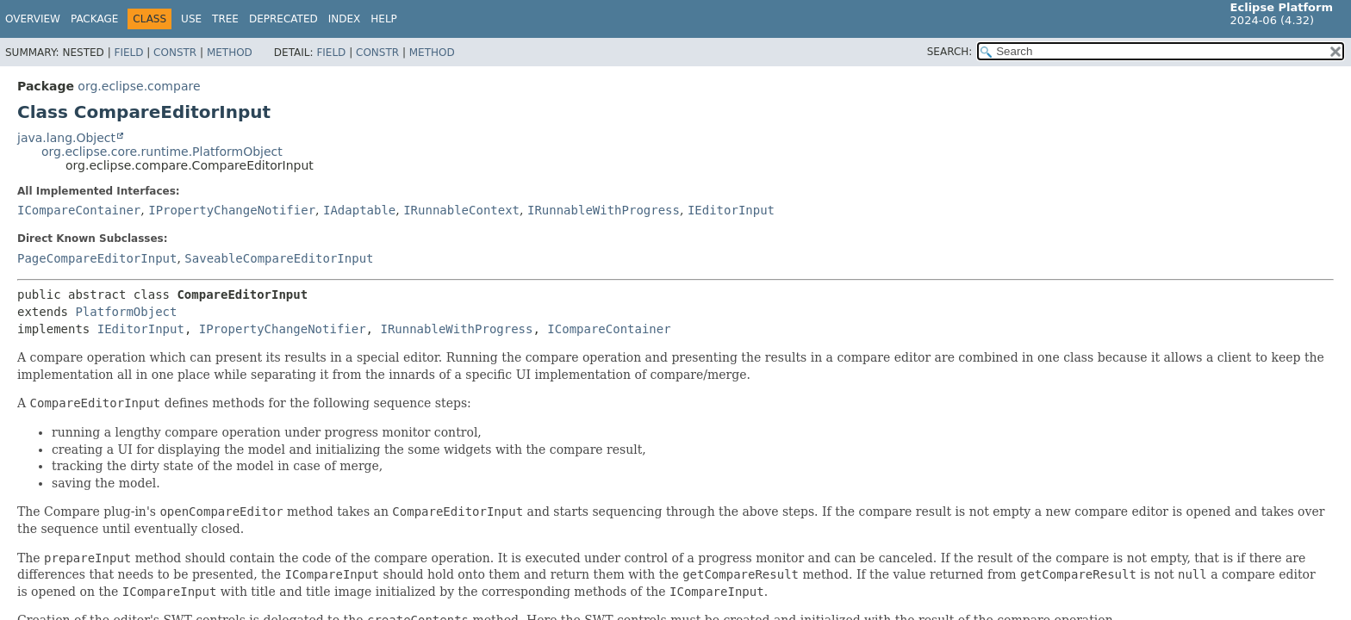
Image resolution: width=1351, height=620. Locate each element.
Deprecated (283, 19)
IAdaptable (359, 210)
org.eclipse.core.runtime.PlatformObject (162, 151)
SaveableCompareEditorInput (278, 258)
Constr (174, 52)
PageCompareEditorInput (97, 258)
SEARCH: (950, 52)
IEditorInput (731, 210)
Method (229, 52)
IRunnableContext (461, 210)
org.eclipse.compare (139, 86)
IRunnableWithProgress (603, 210)
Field (128, 52)
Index (344, 19)
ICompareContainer (78, 210)
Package (94, 19)
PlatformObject (126, 312)
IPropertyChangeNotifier (231, 210)
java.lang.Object (66, 138)
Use (191, 19)
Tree (225, 19)
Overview (32, 19)
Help (383, 19)
